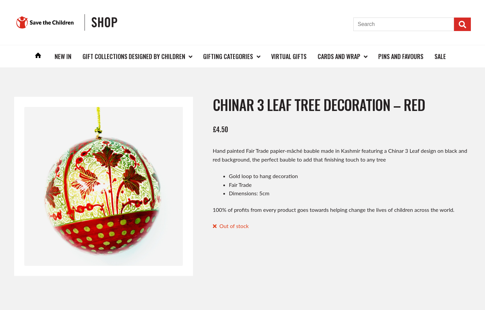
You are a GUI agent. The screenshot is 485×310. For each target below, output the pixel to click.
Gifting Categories (228, 56)
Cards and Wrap (339, 56)
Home (38, 56)
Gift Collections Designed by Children (134, 56)
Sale (440, 56)
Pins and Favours (400, 56)
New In (63, 56)
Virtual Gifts (288, 56)
